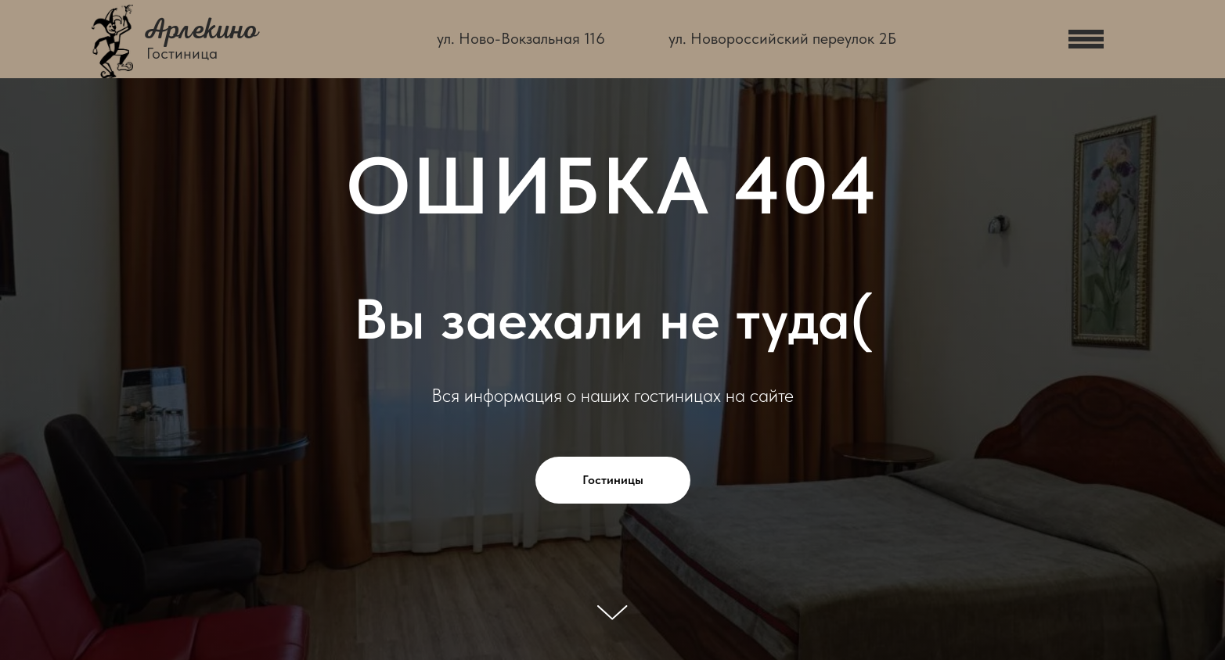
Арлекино (200, 30)
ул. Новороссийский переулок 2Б (782, 38)
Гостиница (182, 53)
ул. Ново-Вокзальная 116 (521, 38)
